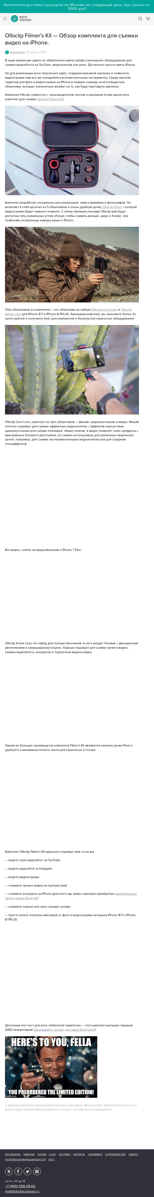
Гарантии (28, 1154)
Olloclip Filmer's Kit (50, 99)
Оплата (41, 1154)
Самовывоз (95, 1154)
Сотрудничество (115, 1154)
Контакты (79, 1154)
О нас (52, 1154)
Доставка (65, 1154)
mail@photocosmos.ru (22, 1191)
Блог (52, 1159)
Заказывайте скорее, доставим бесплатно (64, 1030)
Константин (17, 52)
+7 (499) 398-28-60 (20, 1186)
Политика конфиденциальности (25, 1159)
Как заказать (13, 1154)
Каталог (133, 1154)
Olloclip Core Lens (105, 310)
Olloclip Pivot (111, 207)
